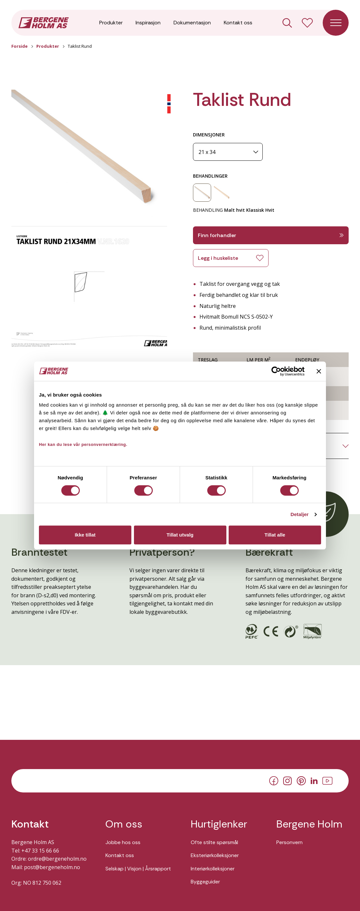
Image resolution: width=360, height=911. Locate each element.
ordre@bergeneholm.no (57, 858)
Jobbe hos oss (122, 842)
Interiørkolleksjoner (212, 868)
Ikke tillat (85, 535)
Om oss (123, 824)
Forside (19, 46)
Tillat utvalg (179, 535)
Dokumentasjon (192, 22)
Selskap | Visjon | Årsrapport (138, 868)
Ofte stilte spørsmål (214, 842)
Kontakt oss (238, 22)
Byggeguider (205, 881)
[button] (89, 153)
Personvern (289, 842)
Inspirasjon (148, 22)
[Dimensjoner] (228, 152)
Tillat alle (275, 535)
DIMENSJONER (209, 135)
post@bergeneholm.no (52, 867)
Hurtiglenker (219, 824)
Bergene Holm (309, 824)
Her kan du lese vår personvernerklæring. (83, 444)
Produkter (111, 22)
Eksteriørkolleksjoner (215, 855)
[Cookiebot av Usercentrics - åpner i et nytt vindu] (276, 371)
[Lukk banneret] (319, 371)
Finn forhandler (271, 235)
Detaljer (300, 514)
